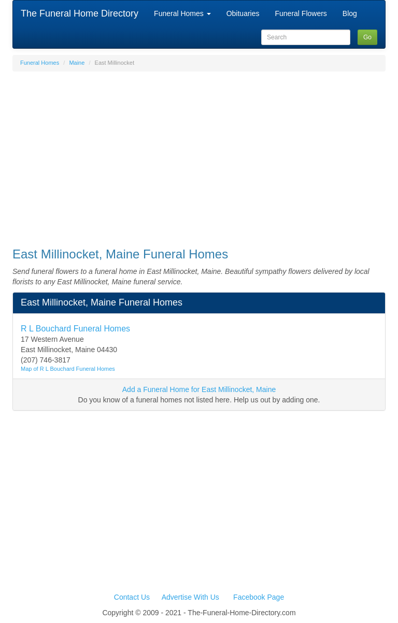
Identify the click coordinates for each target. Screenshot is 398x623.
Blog (350, 13)
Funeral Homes (182, 13)
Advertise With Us (190, 597)
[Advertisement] (199, 154)
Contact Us (132, 597)
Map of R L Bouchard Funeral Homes (68, 369)
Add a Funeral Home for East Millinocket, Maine (199, 389)
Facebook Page (258, 597)
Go (367, 37)
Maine (76, 63)
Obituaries (243, 13)
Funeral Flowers (300, 13)
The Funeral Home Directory (79, 13)
